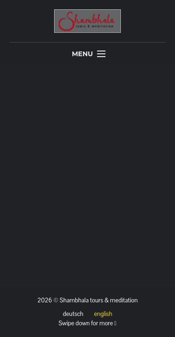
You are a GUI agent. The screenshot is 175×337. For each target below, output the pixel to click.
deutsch (73, 314)
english (103, 314)
